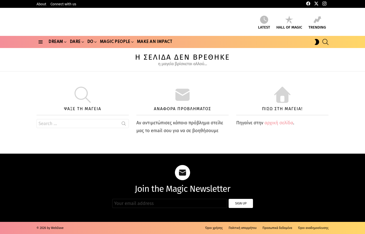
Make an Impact (154, 43)
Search (124, 126)
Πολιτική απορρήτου (243, 228)
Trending (317, 23)
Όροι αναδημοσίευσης (313, 228)
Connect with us (63, 4)
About (41, 4)
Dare (75, 45)
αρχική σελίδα (278, 124)
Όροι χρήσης (214, 228)
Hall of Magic (289, 23)
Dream (55, 45)
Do (90, 45)
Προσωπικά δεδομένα (277, 228)
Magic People (115, 45)
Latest (264, 23)
